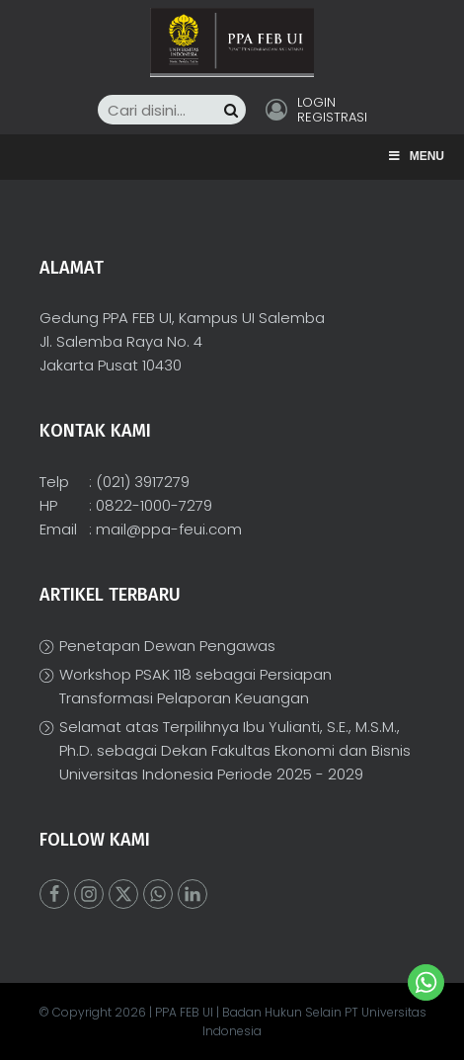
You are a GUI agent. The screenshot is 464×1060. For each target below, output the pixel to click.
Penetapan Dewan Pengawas (167, 645)
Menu (415, 156)
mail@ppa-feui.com (169, 529)
